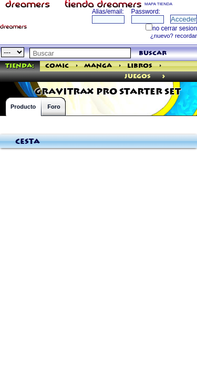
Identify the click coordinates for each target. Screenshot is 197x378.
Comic (57, 66)
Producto (23, 106)
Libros (139, 66)
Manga (98, 66)
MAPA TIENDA (158, 4)
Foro (53, 106)
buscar (153, 53)
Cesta (27, 142)
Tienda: (19, 66)
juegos (138, 76)
